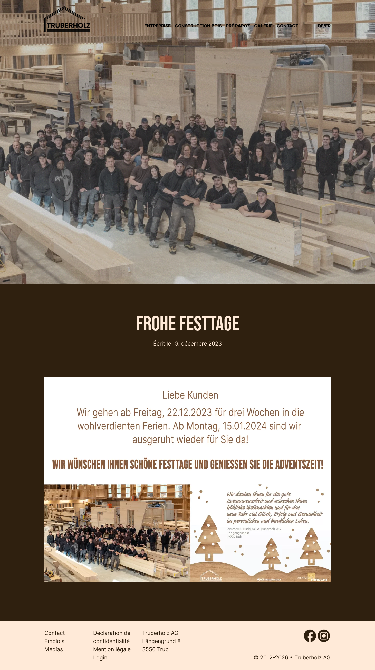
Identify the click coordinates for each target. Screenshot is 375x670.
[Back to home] (67, 19)
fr (328, 25)
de (320, 25)
